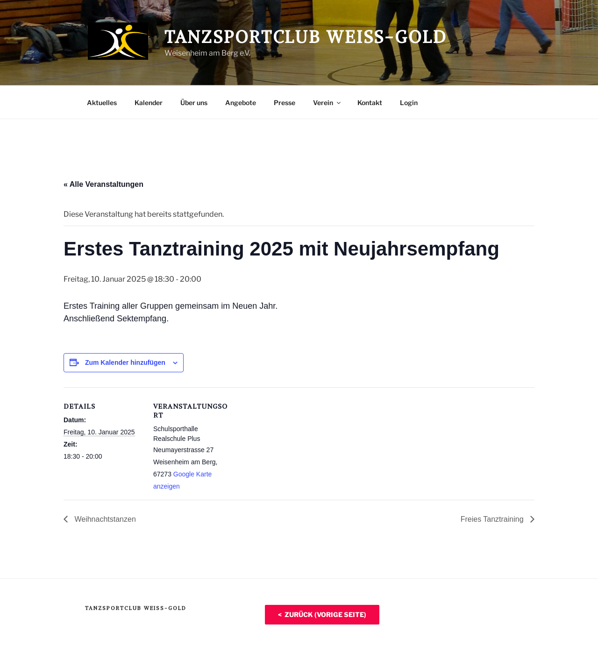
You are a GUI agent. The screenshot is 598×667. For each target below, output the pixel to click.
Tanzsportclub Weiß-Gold (305, 37)
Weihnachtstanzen (104, 519)
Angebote (240, 102)
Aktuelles (102, 102)
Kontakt (369, 102)
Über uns (193, 102)
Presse (284, 102)
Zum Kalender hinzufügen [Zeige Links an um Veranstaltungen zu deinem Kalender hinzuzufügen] (125, 362)
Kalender (149, 102)
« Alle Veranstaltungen (103, 184)
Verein (327, 102)
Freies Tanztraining (493, 519)
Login (409, 102)
